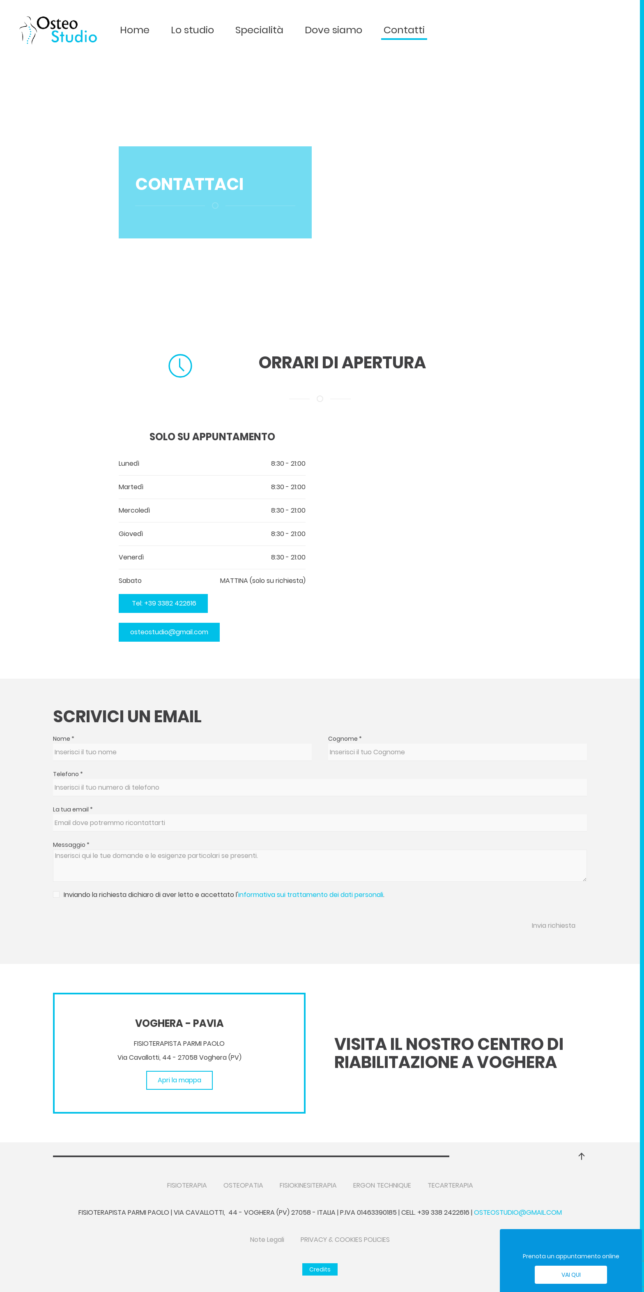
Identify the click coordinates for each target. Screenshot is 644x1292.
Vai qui (571, 1275)
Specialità (259, 30)
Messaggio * (71, 845)
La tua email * (73, 809)
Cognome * (345, 739)
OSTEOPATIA (243, 1185)
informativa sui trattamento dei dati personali (310, 894)
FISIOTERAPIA (187, 1185)
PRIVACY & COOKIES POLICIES (345, 1239)
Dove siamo (333, 30)
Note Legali (267, 1239)
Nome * (63, 739)
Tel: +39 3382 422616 (163, 603)
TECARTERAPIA (450, 1185)
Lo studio (192, 30)
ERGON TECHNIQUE (382, 1185)
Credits (320, 1269)
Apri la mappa (179, 1080)
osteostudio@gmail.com (169, 632)
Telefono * (68, 774)
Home (135, 30)
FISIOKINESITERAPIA (308, 1185)
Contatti (404, 30)
